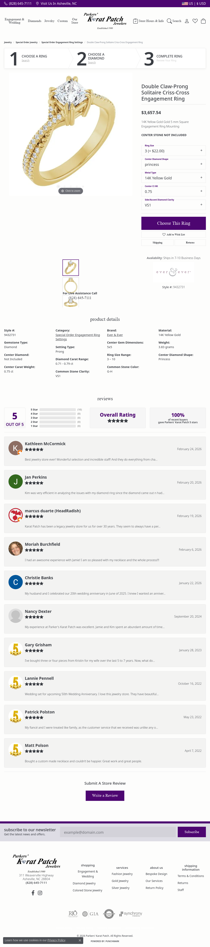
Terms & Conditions (191, 876)
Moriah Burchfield (42, 544)
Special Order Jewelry (27, 42)
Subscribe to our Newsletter (30, 829)
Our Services (154, 881)
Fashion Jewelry (122, 874)
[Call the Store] (36, 883)
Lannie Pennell (39, 678)
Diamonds (34, 21)
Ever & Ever (115, 335)
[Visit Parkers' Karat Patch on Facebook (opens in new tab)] (32, 893)
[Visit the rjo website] (73, 914)
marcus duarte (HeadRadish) (53, 511)
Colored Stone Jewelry (87, 890)
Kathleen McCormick (45, 443)
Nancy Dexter (38, 611)
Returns (190, 242)
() (79, 409)
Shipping (157, 242)
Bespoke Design (156, 874)
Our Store (74, 20)
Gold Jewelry (120, 881)
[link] (18, 3)
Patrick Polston (40, 712)
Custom (63, 21)
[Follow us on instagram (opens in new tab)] (39, 893)
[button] (193, 3)
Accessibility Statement (139, 928)
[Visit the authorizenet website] (109, 914)
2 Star (34, 422)
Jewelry (49, 21)
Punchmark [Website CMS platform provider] (112, 941)
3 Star (34, 418)
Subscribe (192, 832)
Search (26, 60)
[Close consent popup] (80, 940)
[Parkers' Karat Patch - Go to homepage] (36, 863)
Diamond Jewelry (84, 883)
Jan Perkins (36, 477)
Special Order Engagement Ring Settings (62, 42)
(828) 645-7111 (80, 298)
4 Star (34, 413)
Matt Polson (36, 745)
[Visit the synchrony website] (130, 914)
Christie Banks (39, 577)
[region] (70, 134)
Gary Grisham (38, 645)
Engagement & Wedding (14, 20)
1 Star (34, 426)
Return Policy (154, 888)
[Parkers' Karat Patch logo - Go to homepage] (105, 21)
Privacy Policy (84, 928)
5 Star (34, 409)
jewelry (8, 42)
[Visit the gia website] (90, 914)
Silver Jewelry (120, 888)
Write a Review (105, 795)
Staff (181, 890)
